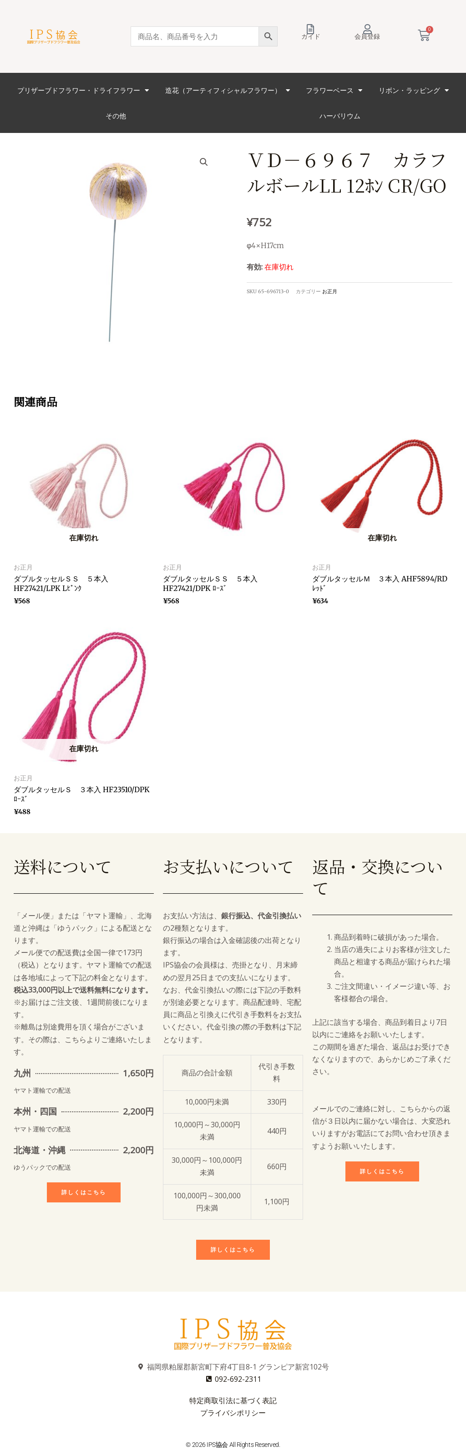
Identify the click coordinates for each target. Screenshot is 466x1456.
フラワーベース (334, 90)
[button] (204, 162)
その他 (116, 115)
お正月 (329, 291)
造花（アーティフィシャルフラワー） (227, 90)
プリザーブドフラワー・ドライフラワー (83, 90)
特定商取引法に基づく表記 (233, 1400)
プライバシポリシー (233, 1413)
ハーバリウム (339, 115)
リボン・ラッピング (414, 90)
